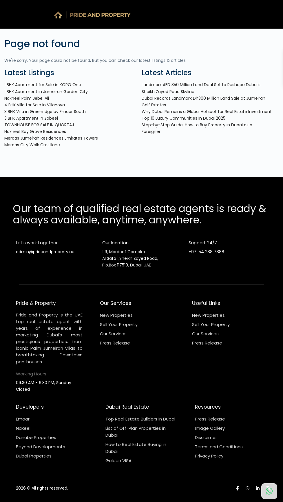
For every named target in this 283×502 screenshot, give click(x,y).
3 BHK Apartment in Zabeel (31, 118)
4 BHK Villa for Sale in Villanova (34, 105)
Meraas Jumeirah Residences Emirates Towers (51, 138)
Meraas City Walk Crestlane (32, 145)
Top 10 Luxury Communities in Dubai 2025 (183, 118)
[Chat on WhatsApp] (269, 491)
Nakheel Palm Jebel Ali (26, 98)
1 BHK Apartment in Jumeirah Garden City (46, 92)
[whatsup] (247, 488)
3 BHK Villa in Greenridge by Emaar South (45, 111)
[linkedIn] (258, 488)
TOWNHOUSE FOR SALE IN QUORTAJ (39, 125)
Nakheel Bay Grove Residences (35, 131)
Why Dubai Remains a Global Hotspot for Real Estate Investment (207, 111)
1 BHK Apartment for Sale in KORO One (42, 85)
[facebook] (237, 488)
